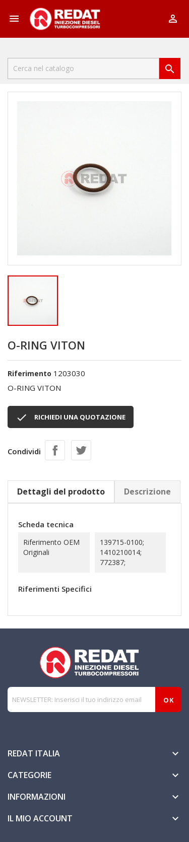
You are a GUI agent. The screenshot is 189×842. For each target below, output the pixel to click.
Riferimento (29, 373)
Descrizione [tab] (147, 491)
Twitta (81, 450)
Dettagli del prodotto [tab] (61, 491)
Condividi (55, 450)
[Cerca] (83, 68)
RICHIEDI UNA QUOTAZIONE (70, 417)
